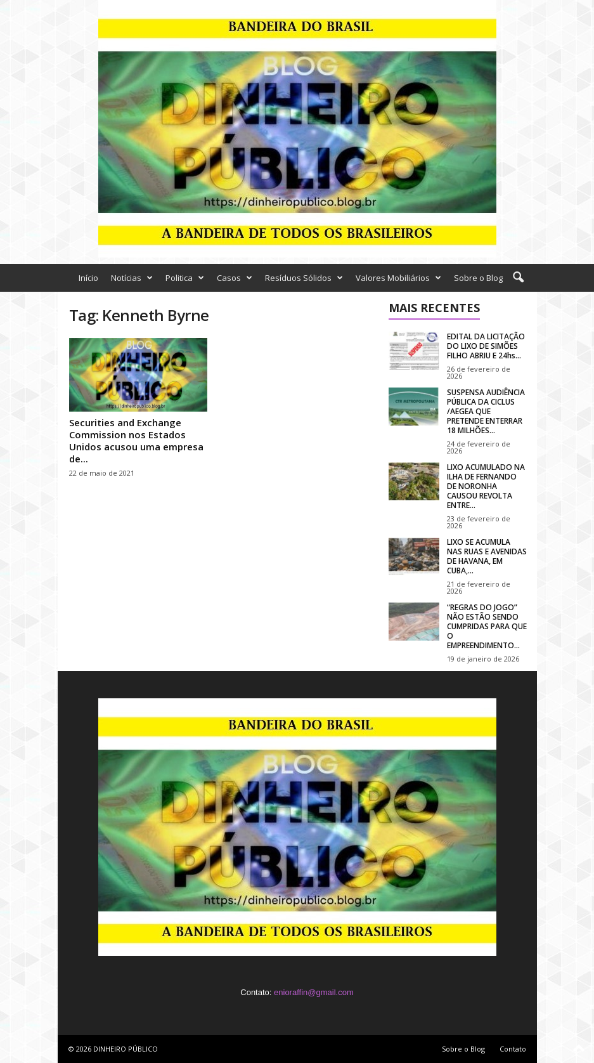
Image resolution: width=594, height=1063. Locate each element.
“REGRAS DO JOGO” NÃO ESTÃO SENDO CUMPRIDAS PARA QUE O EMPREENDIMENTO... (487, 626)
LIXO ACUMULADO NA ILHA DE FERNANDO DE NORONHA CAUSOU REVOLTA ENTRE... (486, 486)
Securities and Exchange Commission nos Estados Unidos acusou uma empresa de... (136, 440)
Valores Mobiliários (398, 278)
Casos (234, 278)
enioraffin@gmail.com (314, 992)
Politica (184, 278)
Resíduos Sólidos (304, 278)
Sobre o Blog (478, 278)
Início (88, 278)
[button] (518, 278)
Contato (513, 1048)
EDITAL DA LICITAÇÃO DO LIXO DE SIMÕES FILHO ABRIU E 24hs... (486, 346)
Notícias (132, 278)
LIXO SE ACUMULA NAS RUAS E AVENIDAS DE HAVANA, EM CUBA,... (487, 556)
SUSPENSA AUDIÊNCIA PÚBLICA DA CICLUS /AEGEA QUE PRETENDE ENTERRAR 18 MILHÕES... (486, 411)
